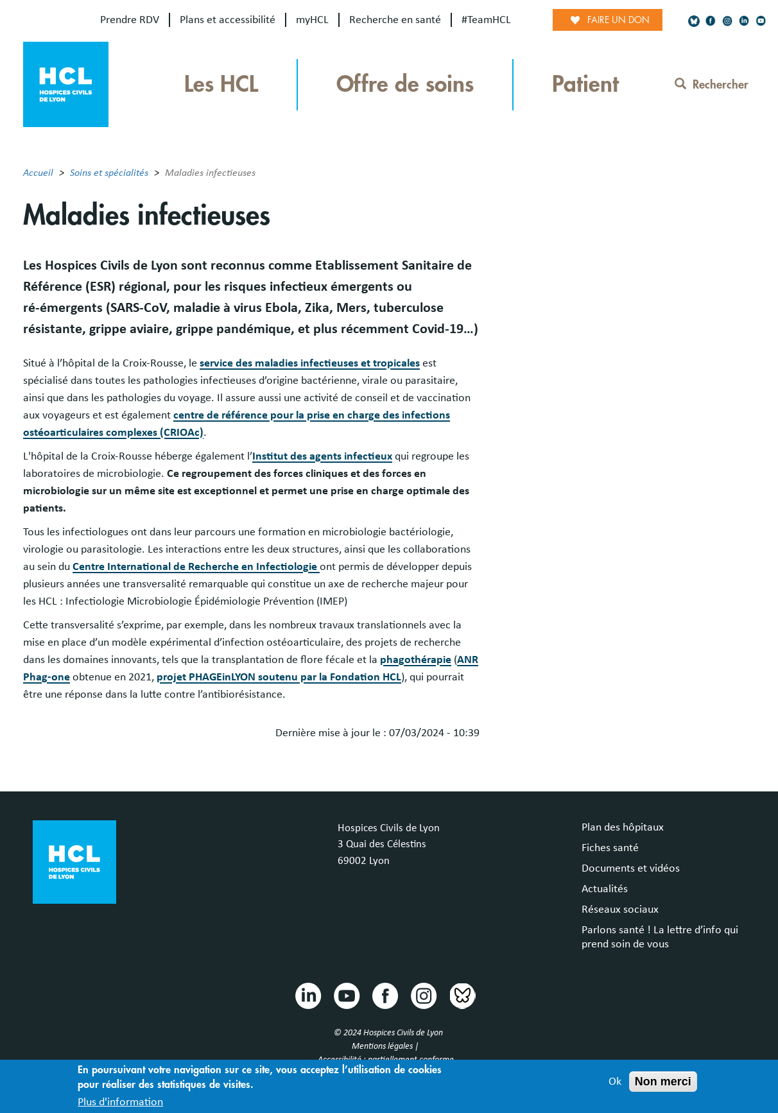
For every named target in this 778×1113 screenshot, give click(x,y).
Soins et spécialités (109, 173)
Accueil (38, 173)
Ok (615, 1081)
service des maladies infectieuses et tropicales (310, 363)
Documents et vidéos (631, 868)
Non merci (663, 1081)
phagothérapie (415, 660)
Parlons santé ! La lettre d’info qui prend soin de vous (660, 937)
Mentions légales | (386, 1046)
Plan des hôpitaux (623, 827)
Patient (585, 84)
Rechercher (711, 85)
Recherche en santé (395, 20)
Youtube (346, 995)
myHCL (312, 20)
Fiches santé (610, 848)
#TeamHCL (486, 20)
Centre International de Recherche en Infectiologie (196, 567)
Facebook (384, 995)
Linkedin (307, 995)
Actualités (605, 889)
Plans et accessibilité (227, 20)
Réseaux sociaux (620, 909)
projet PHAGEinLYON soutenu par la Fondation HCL (279, 677)
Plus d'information (120, 1102)
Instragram (423, 995)
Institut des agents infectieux (322, 456)
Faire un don (618, 19)
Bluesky (461, 995)
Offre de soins (405, 84)
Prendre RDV (129, 20)
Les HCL (221, 84)
